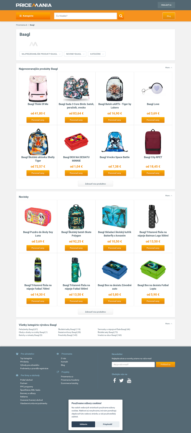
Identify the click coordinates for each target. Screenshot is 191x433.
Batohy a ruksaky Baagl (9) (30, 335)
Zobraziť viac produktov (95, 184)
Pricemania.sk (21, 25)
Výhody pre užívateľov (29, 365)
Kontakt (64, 362)
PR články (24, 362)
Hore (167, 67)
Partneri (23, 383)
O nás (63, 358)
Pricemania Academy (70, 380)
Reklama (24, 397)
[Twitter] (121, 381)
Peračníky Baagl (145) (67, 335)
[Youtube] (129, 381)
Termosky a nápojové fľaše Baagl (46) (114, 329)
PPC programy (26, 386)
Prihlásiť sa (166, 5)
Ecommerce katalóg (69, 383)
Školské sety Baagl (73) (108, 332)
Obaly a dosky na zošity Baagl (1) (33, 332)
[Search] (121, 15)
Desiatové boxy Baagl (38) (69, 332)
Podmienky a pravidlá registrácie (34, 368)
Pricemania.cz (67, 376)
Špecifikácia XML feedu (30, 390)
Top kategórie (26, 358)
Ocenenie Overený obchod (31, 400)
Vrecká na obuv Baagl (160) (110, 335)
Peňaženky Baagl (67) (28, 329)
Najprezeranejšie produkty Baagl (39, 54)
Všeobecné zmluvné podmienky (33, 403)
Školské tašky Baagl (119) (69, 329)
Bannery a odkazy (28, 393)
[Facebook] (114, 381)
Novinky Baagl (73, 54)
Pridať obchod (26, 380)
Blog (169, 16)
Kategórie (26, 15)
